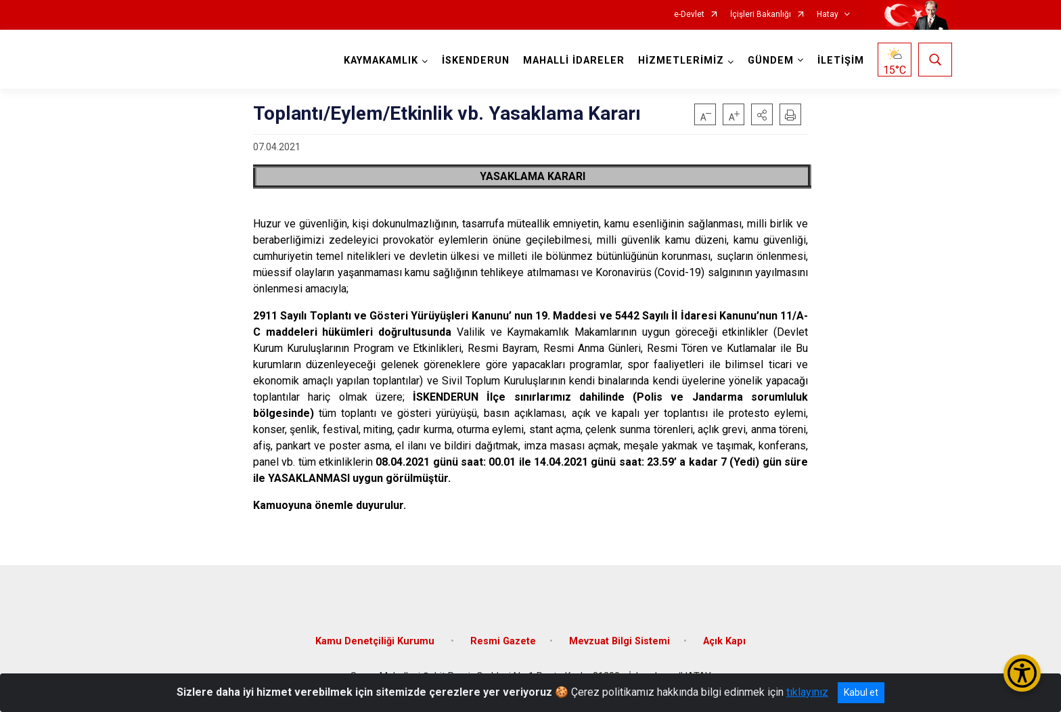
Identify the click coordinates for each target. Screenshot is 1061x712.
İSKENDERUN (476, 60)
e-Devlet (689, 14)
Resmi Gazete (503, 641)
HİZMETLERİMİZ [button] (681, 60)
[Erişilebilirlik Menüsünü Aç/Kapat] (1022, 673)
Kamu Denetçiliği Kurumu (376, 641)
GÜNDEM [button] (771, 60)
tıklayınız (807, 692)
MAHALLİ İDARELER (574, 60)
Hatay (827, 14)
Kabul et (861, 692)
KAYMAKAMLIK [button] (381, 60)
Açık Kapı (724, 641)
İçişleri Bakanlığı (760, 14)
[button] (762, 114)
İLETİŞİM (840, 60)
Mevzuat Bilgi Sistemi (619, 641)
